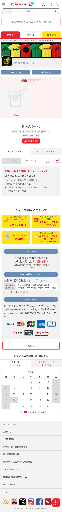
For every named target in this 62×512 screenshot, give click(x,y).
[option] (16, 99)
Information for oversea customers (31, 22)
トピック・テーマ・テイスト (20, 187)
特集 (10, 191)
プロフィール (15, 72)
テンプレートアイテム (46, 151)
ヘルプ (31, 346)
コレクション (46, 72)
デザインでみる (30, 160)
